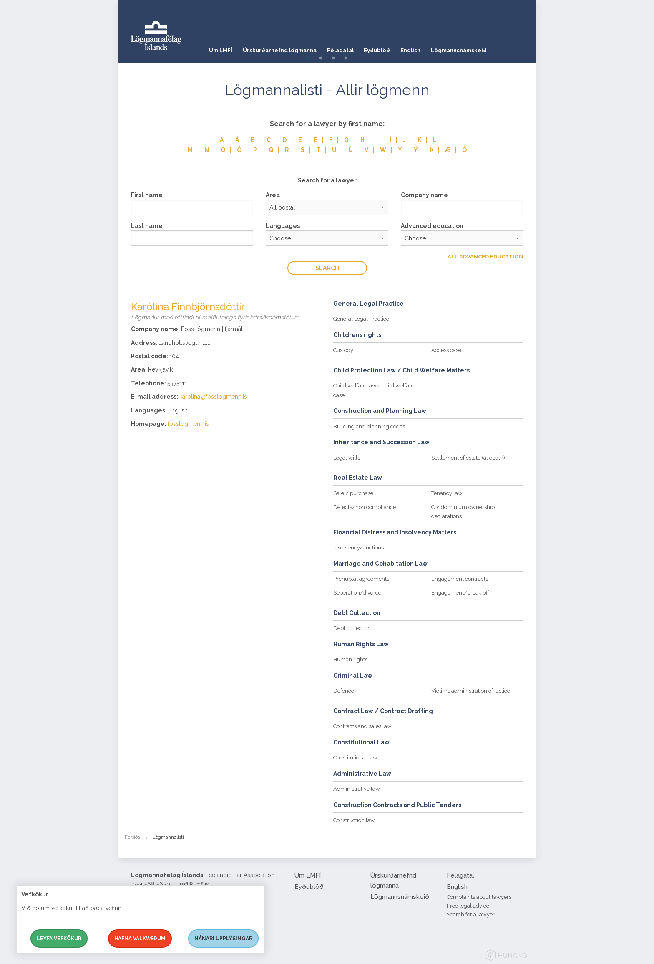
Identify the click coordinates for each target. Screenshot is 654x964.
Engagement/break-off (460, 593)
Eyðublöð (388, 48)
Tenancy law (447, 493)
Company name (424, 195)
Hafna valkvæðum (140, 938)
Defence (343, 691)
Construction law (354, 820)
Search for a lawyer (471, 914)
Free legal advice (468, 906)
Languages (283, 226)
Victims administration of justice (470, 691)
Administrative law (356, 789)
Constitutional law (355, 757)
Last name (147, 226)
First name (147, 195)
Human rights (350, 659)
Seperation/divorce (357, 593)
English (425, 48)
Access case (446, 350)
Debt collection (352, 628)
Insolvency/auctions (358, 547)
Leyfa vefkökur (59, 938)
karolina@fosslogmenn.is (213, 396)
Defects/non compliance (364, 507)
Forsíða (132, 837)
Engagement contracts (459, 579)
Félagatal (347, 48)
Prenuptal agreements (361, 579)
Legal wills (346, 458)
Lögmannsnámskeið (476, 48)
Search (327, 268)
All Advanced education (485, 256)
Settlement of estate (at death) (468, 458)
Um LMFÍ (220, 48)
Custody (343, 350)
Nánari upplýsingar (223, 938)
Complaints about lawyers (479, 897)
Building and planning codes (369, 426)
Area (273, 195)
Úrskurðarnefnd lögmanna (283, 48)
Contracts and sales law (362, 726)
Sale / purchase (353, 493)
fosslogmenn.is (188, 423)
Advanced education (432, 226)
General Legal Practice (361, 319)
